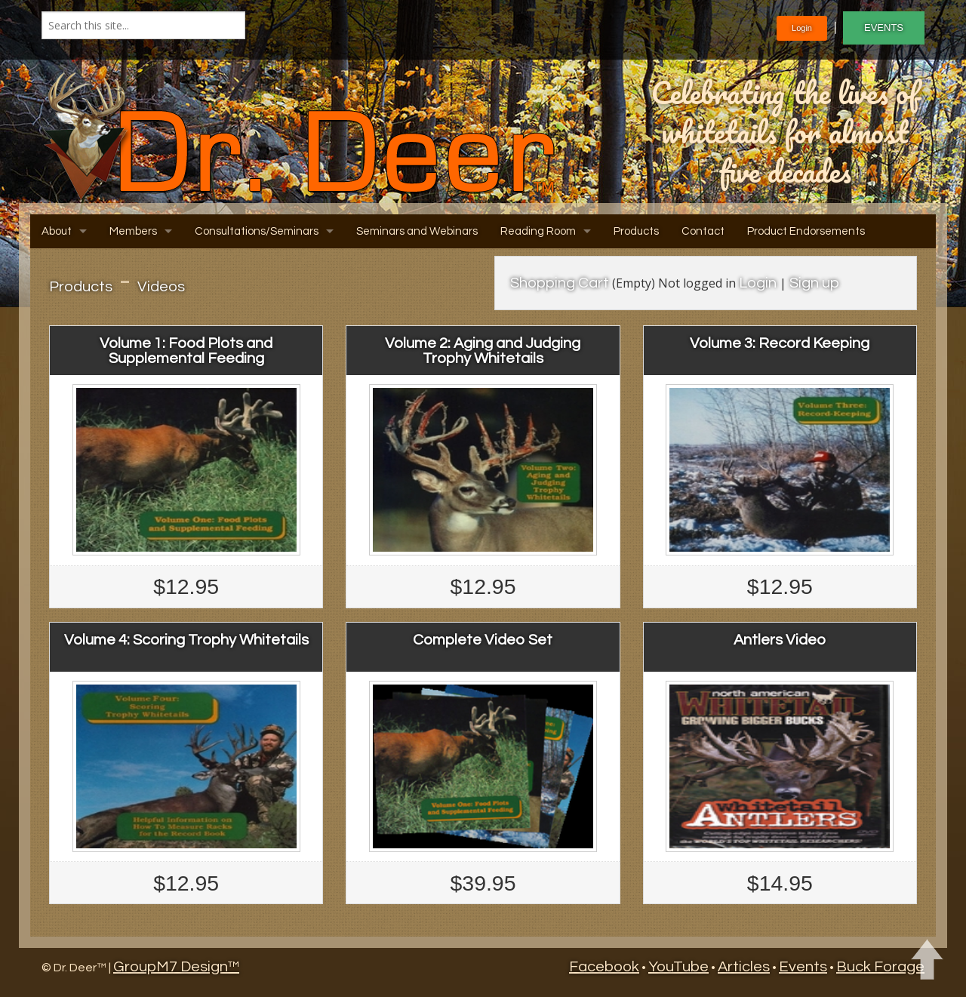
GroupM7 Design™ (176, 966)
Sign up (814, 283)
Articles (744, 966)
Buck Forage (880, 966)
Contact (702, 231)
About (57, 231)
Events (803, 966)
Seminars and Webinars (417, 231)
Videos (161, 286)
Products (636, 231)
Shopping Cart (559, 283)
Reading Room (538, 231)
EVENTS (883, 27)
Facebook (604, 966)
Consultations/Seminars (256, 231)
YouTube (678, 966)
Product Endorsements (806, 231)
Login (802, 27)
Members (133, 231)
